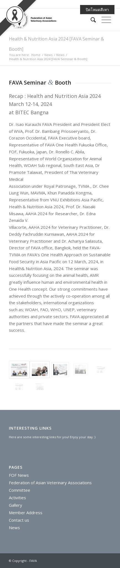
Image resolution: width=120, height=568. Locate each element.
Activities (17, 497)
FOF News (19, 475)
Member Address (25, 512)
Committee (19, 490)
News (48, 55)
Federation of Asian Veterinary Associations (50, 482)
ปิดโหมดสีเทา (97, 9)
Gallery (15, 505)
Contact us (19, 520)
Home (35, 55)
